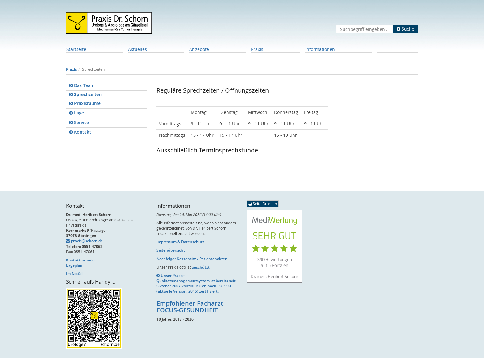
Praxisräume (85, 103)
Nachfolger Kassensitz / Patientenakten (191, 258)
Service (79, 122)
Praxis (257, 49)
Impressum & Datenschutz (180, 241)
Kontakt (80, 132)
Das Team (81, 85)
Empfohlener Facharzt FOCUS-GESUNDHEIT (189, 306)
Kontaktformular (81, 260)
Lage (76, 113)
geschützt (201, 267)
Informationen (320, 49)
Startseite (76, 49)
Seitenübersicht (170, 250)
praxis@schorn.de (87, 241)
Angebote (199, 49)
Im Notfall (74, 273)
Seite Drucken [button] (262, 203)
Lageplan (74, 265)
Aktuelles (137, 49)
